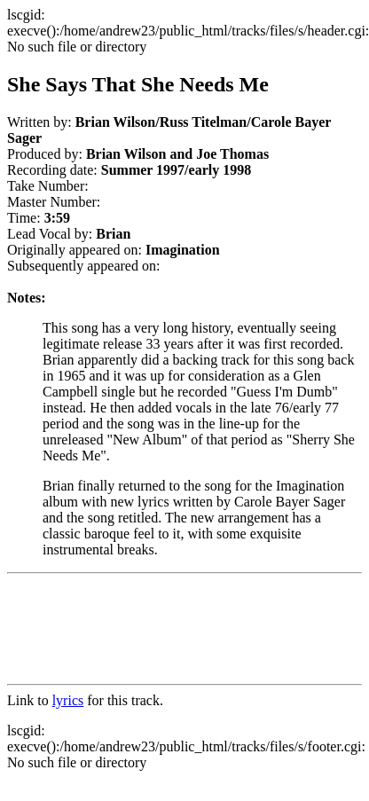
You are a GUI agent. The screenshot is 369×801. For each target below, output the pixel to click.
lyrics (68, 700)
